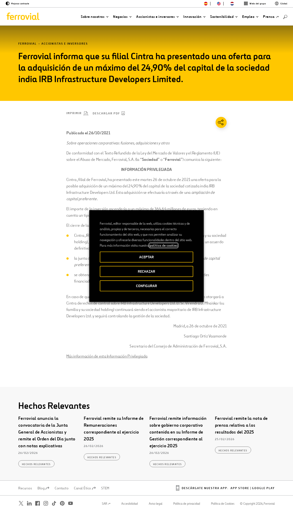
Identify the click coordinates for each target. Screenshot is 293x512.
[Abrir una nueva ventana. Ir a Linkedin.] (29, 503)
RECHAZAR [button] (146, 271)
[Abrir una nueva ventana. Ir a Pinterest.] (62, 503)
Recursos (25, 488)
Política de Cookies (222, 504)
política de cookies (163, 245)
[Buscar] (285, 16)
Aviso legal (155, 504)
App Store (240, 488)
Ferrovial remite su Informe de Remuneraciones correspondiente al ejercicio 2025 (114, 429)
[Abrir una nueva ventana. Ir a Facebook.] (37, 503)
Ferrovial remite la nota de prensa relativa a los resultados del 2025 (241, 425)
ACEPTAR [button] (146, 257)
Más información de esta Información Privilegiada (106, 356)
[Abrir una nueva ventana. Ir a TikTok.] (54, 503)
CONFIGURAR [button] (146, 285)
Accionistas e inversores (64, 44)
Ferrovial (27, 44)
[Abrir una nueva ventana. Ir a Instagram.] (46, 503)
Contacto (61, 488)
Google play (263, 488)
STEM (105, 488)
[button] (95, 17)
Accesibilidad (129, 504)
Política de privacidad (186, 504)
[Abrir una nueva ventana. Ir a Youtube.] (70, 503)
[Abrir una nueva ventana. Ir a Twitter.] (21, 503)
